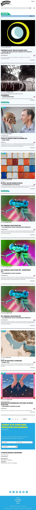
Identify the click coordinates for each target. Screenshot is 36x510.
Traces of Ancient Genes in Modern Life (14, 138)
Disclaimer (24, 506)
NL (32, 1)
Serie (2, 107)
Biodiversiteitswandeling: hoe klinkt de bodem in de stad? (17, 404)
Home (18, 498)
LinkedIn (17, 492)
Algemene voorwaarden (15, 506)
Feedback (18, 470)
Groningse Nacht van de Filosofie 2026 (14, 50)
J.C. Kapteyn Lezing (4, 135)
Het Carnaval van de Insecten (11, 225)
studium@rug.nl (4, 456)
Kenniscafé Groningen (5, 401)
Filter (32, 16)
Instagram (13, 492)
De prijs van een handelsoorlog (12, 183)
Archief (18, 501)
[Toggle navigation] (34, 8)
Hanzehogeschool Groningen (5, 485)
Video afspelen (4, 102)
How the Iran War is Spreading (11, 361)
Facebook (10, 492)
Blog (18, 503)
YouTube (23, 492)
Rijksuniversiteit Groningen (5, 480)
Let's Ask (2, 182)
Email (27, 492)
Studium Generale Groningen (6, 3)
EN (34, 1)
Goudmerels (5, 95)
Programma (18, 499)
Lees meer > (32, 100)
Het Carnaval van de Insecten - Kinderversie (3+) (16, 271)
